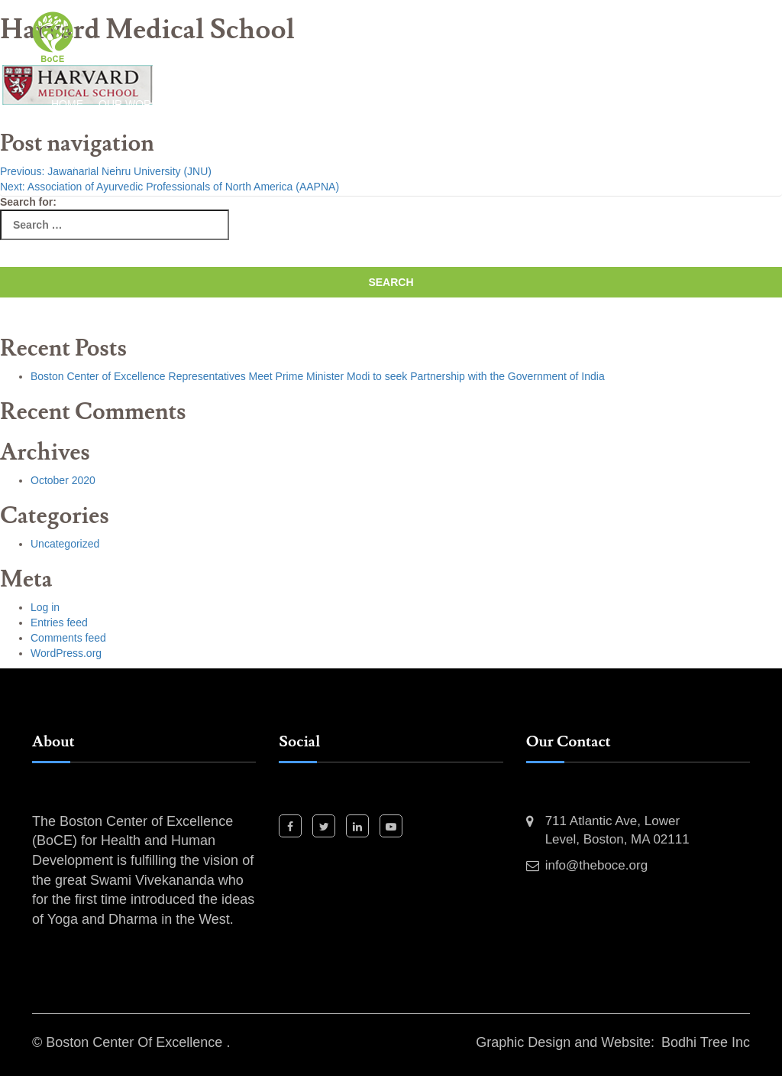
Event (682, 104)
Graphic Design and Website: (565, 1042)
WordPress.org (66, 653)
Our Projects (389, 104)
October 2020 (63, 480)
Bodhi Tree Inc (705, 1042)
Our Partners (488, 104)
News (633, 104)
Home (67, 104)
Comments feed (68, 638)
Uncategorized (65, 544)
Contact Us (85, 165)
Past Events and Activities (253, 104)
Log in (45, 607)
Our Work (129, 104)
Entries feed (59, 622)
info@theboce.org (596, 865)
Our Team (573, 104)
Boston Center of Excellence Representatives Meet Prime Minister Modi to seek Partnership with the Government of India (318, 376)
